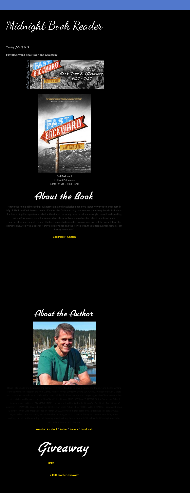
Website (40, 429)
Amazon (71, 236)
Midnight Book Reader (54, 25)
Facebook (52, 429)
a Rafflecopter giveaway (64, 475)
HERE (51, 463)
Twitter (63, 429)
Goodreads (59, 236)
